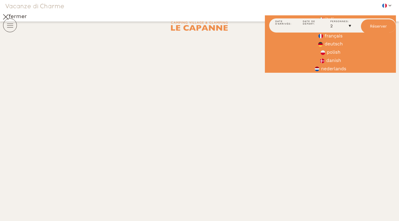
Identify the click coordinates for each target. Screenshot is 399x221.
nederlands (330, 69)
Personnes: (339, 21)
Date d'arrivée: (283, 22)
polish (330, 52)
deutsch (330, 44)
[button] (330, 5)
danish (330, 60)
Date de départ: (309, 22)
